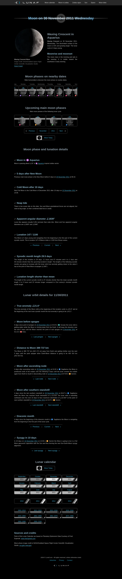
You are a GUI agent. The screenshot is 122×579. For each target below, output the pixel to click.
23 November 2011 (43, 325)
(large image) (18, 66)
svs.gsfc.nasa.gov (25, 545)
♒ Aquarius (40, 163)
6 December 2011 (69, 329)
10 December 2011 (68, 190)
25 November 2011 (62, 177)
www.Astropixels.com (28, 538)
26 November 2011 (43, 369)
